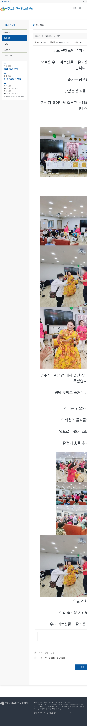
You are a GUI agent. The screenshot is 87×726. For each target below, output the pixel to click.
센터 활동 (7, 38)
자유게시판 (7, 55)
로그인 (85, 1)
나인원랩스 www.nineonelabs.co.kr (60, 713)
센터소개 (77, 8)
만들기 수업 (49, 653)
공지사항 (6, 32)
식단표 (5, 44)
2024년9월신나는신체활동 (55, 658)
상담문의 (6, 50)
